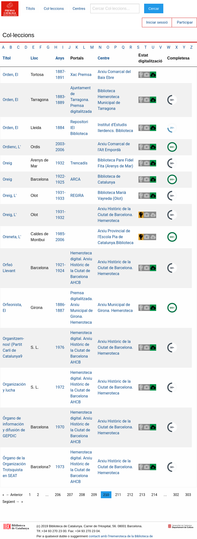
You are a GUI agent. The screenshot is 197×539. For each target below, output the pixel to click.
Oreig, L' (9, 195)
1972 (60, 387)
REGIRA (77, 195)
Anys (60, 58)
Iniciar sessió (157, 22)
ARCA (75, 179)
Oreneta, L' (12, 236)
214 (154, 495)
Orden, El (10, 74)
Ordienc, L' (12, 147)
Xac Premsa (80, 74)
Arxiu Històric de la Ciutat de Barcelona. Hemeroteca (115, 214)
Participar (185, 22)
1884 (60, 127)
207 (70, 495)
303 (188, 495)
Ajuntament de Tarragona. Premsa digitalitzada (81, 100)
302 (176, 495)
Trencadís (79, 163)
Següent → (10, 502)
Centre (103, 58)
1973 (60, 467)
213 (142, 495)
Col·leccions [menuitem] (54, 8)
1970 (60, 427)
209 (94, 495)
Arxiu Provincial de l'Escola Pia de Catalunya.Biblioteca (116, 237)
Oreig (7, 163)
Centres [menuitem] (79, 8)
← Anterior (14, 495)
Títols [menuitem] (30, 8)
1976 (60, 347)
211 (118, 495)
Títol (7, 58)
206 (58, 495)
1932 (60, 163)
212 (130, 495)
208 (82, 495)
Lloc (34, 58)
